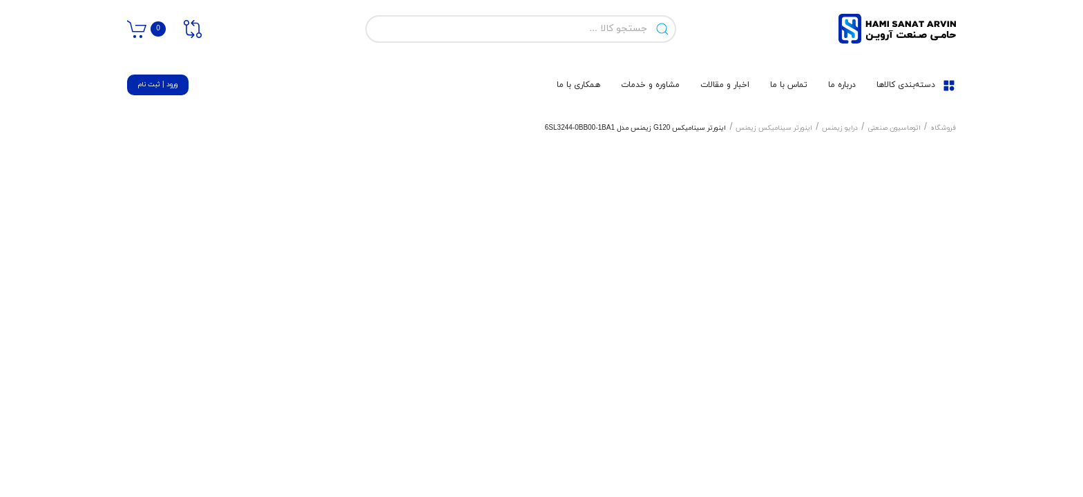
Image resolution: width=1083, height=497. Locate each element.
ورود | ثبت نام (158, 84)
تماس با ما (788, 84)
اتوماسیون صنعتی (894, 128)
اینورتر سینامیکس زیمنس (774, 128)
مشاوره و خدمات (650, 84)
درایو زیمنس (840, 128)
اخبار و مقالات (724, 84)
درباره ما (842, 84)
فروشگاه (943, 128)
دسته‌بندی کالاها (916, 85)
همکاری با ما (578, 84)
